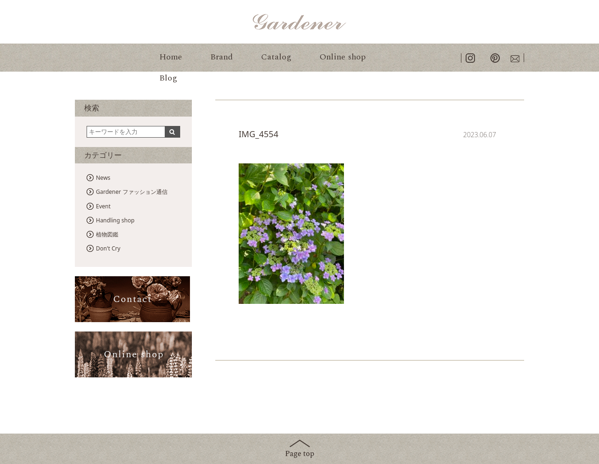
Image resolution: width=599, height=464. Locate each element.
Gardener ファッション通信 (132, 192)
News (103, 178)
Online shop (342, 57)
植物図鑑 (107, 234)
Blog (168, 78)
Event (103, 206)
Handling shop (115, 220)
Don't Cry (108, 248)
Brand (221, 57)
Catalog (276, 57)
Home (170, 57)
